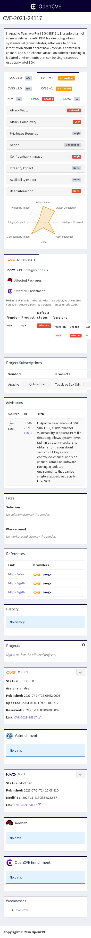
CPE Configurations (28, 270)
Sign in (10, 654)
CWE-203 (22, 910)
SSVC (71, 98)
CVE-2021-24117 (27, 717)
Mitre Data (21, 259)
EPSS (43, 98)
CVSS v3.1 (58, 78)
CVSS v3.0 (20, 88)
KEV (15, 98)
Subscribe (36, 384)
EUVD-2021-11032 (28, 428)
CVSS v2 (57, 88)
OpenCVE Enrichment (26, 291)
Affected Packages (25, 280)
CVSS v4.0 (20, 78)
